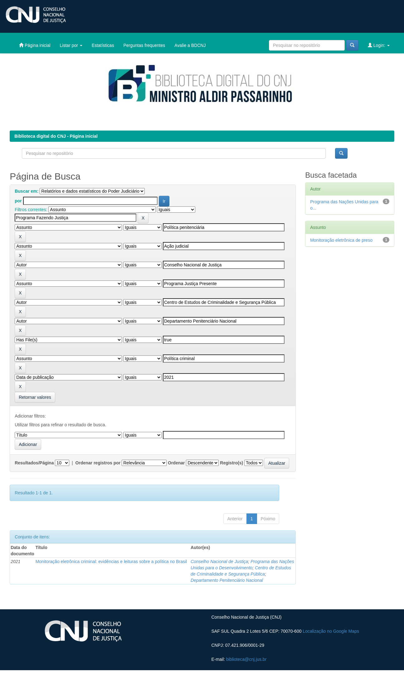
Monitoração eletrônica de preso (341, 240)
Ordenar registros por (98, 462)
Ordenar (176, 462)
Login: (379, 45)
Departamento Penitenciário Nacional (227, 580)
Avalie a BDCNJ (190, 45)
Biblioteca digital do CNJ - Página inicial (56, 136)
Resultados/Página (34, 462)
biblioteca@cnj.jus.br (246, 659)
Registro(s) (231, 462)
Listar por (71, 45)
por (18, 200)
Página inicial (34, 45)
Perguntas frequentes (144, 45)
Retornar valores (35, 397)
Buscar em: (26, 191)
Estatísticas (103, 45)
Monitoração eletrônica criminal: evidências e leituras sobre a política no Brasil (111, 561)
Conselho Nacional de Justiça (219, 561)
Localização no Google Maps (331, 631)
